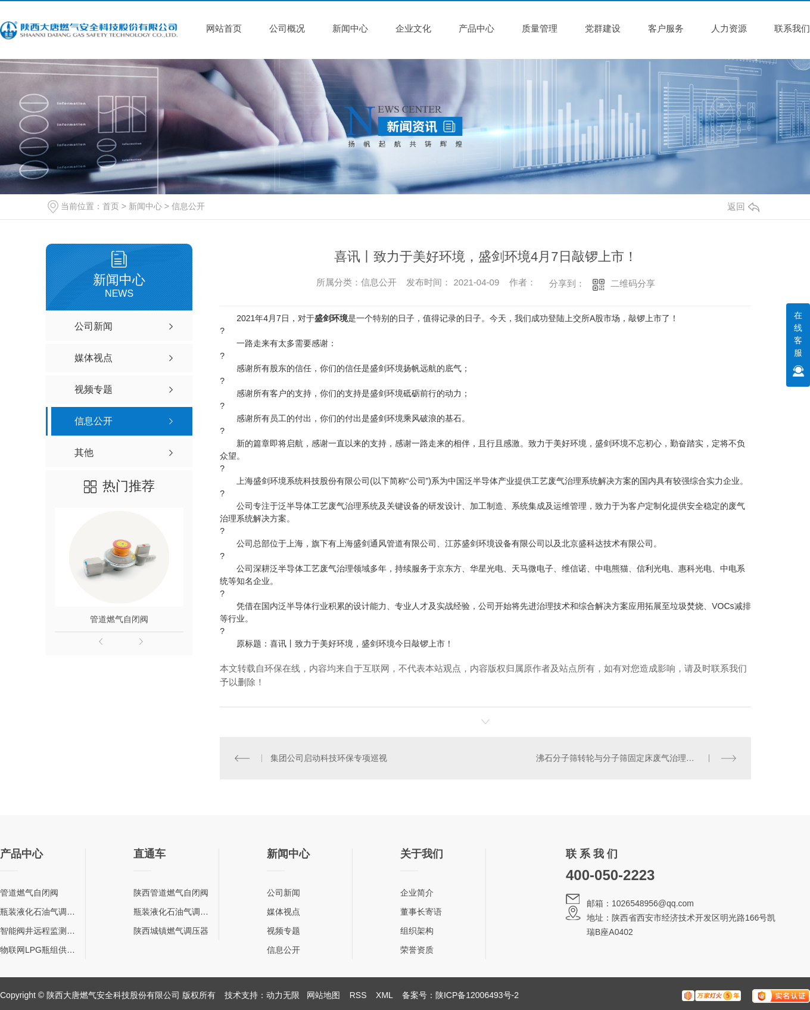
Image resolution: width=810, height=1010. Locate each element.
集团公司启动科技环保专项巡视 (328, 758)
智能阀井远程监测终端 (41, 931)
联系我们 (792, 28)
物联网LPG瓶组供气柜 (41, 950)
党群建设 (603, 28)
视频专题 (283, 931)
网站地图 (323, 995)
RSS (358, 995)
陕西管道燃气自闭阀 (170, 892)
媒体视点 (283, 911)
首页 (110, 206)
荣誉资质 (417, 950)
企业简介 (417, 892)
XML (384, 995)
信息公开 (188, 206)
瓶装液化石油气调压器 (41, 911)
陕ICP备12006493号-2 (477, 995)
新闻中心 (350, 28)
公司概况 (287, 28)
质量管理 (539, 28)
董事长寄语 (421, 911)
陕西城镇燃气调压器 (170, 931)
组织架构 (417, 931)
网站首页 (224, 28)
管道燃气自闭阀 (119, 619)
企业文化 (413, 28)
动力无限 (283, 995)
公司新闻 (283, 892)
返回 (743, 206)
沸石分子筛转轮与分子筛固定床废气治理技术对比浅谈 (636, 758)
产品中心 (476, 28)
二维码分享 (632, 283)
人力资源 (729, 28)
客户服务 (666, 28)
